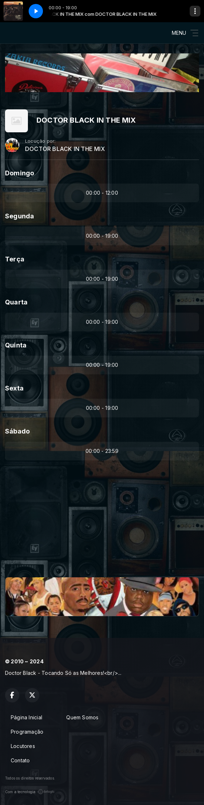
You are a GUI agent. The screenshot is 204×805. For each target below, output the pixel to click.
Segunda (19, 216)
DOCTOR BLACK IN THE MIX (65, 149)
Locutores (23, 746)
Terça (14, 259)
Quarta (16, 302)
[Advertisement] (102, 522)
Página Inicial (26, 717)
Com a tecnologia (30, 791)
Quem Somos (82, 717)
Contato (20, 760)
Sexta (14, 388)
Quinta (15, 345)
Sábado (17, 431)
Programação (27, 732)
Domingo (19, 173)
